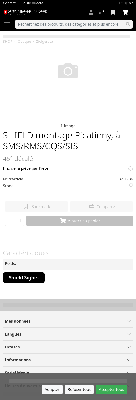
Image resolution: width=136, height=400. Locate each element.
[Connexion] (91, 12)
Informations (18, 360)
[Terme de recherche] (69, 24)
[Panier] (126, 12)
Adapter (52, 389)
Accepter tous (111, 389)
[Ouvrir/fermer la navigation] (9, 24)
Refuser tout (79, 389)
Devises (12, 347)
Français (125, 3)
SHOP (7, 41)
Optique (24, 41)
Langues (13, 334)
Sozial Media (17, 373)
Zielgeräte (44, 41)
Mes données (18, 321)
